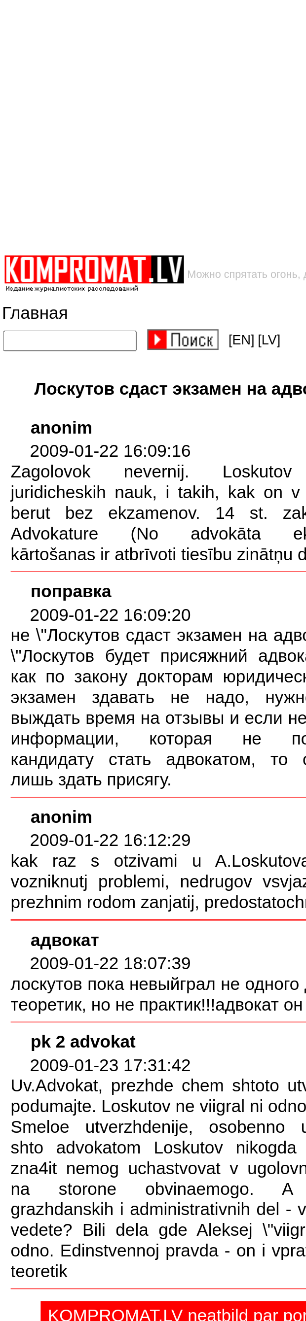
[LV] (269, 340)
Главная (35, 313)
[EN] (242, 340)
